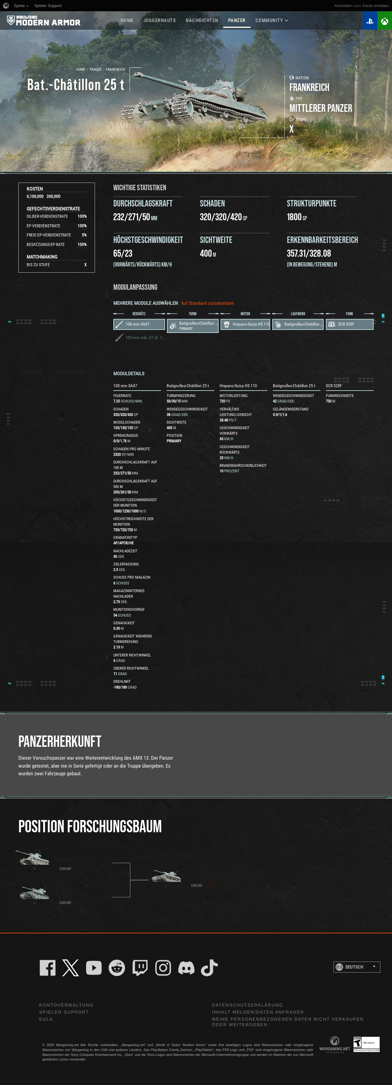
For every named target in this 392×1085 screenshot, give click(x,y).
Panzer (95, 69)
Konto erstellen (375, 5)
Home (80, 69)
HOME (127, 20)
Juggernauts (159, 20)
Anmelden (343, 5)
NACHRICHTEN (202, 20)
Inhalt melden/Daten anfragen (258, 1012)
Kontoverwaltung (66, 1005)
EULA (46, 1019)
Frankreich (115, 69)
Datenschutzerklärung (247, 1005)
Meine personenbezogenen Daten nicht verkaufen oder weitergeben (288, 1022)
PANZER (237, 20)
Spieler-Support (64, 1012)
